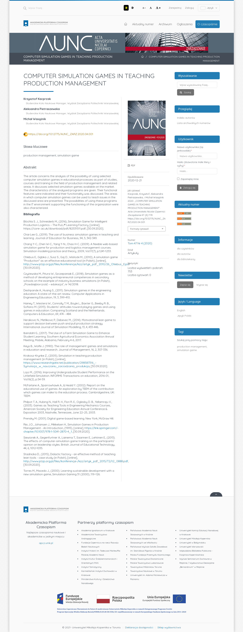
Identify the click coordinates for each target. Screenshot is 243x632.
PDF (132, 165)
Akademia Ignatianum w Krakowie (98, 530)
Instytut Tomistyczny (91, 567)
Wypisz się (202, 284)
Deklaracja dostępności (139, 627)
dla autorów (184, 253)
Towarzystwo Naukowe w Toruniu (146, 571)
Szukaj (187, 92)
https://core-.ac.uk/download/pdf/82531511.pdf (55, 228)
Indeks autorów (186, 117)
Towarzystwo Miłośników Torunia (146, 567)
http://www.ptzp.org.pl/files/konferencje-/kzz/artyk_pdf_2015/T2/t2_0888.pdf (76, 461)
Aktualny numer (143, 24)
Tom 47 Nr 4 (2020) (140, 243)
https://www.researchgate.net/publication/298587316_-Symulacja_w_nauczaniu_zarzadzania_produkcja (60, 364)
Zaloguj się (189, 187)
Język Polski (184, 315)
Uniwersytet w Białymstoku (192, 542)
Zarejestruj (175, 7)
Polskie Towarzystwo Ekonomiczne (146, 559)
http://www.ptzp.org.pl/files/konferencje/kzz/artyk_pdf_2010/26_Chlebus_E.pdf (77, 264)
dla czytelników (185, 248)
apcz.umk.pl (46, 543)
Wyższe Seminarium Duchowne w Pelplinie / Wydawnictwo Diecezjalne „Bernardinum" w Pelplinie (196, 563)
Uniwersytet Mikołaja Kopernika (194, 538)
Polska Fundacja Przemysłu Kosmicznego (150, 554)
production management (192, 346)
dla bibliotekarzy (186, 259)
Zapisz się (185, 284)
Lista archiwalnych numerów (193, 123)
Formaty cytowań (139, 228)
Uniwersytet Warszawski (191, 546)
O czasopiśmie (207, 24)
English (181, 310)
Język (209, 8)
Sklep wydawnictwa (169, 627)
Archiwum (165, 24)
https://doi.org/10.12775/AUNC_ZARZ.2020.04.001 (60, 134)
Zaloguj (189, 7)
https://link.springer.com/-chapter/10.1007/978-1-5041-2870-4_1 (71, 429)
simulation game (187, 350)
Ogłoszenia (184, 24)
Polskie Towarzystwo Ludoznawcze (146, 563)
